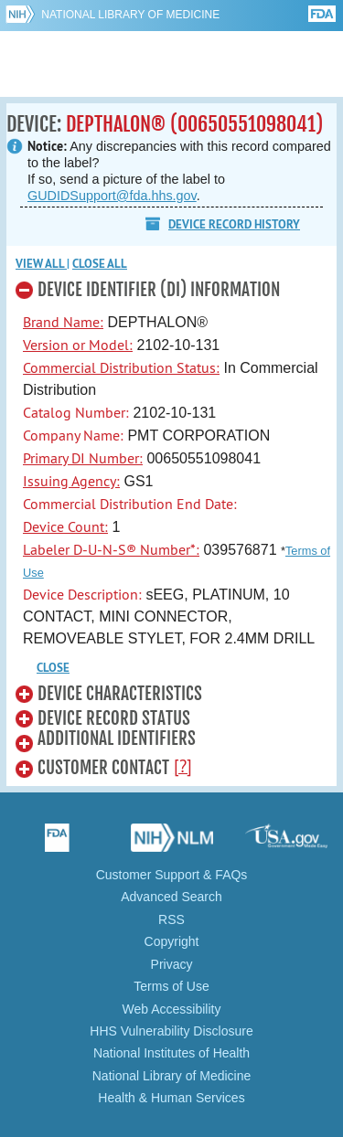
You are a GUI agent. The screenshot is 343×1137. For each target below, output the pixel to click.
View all (41, 263)
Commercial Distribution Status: (121, 367)
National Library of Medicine (130, 14)
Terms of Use (171, 986)
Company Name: (73, 435)
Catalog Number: (76, 412)
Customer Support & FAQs (172, 874)
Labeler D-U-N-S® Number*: (111, 549)
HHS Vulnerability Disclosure (171, 1031)
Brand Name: (63, 322)
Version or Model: (78, 344)
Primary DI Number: (83, 458)
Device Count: (65, 526)
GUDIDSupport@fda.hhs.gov (112, 195)
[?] (183, 766)
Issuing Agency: (71, 481)
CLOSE (53, 667)
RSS (171, 919)
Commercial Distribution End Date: (130, 503)
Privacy (172, 964)
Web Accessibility (172, 1009)
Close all (99, 263)
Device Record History (234, 224)
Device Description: (82, 594)
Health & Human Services (171, 1097)
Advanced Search (171, 896)
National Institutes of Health (171, 1053)
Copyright (172, 941)
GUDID (171, 64)
